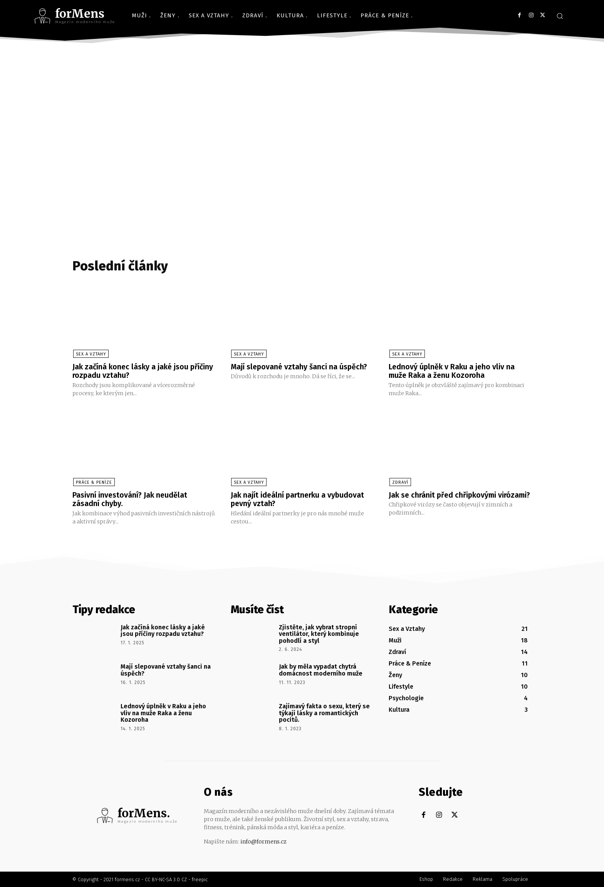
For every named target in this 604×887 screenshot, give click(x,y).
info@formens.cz (263, 841)
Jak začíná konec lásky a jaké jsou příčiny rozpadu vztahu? (131, 371)
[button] (559, 15)
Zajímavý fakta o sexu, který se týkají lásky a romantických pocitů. (324, 713)
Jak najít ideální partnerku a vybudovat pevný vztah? (299, 499)
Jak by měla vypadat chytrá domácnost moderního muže (320, 670)
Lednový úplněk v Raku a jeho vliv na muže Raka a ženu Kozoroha (453, 371)
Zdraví (399, 482)
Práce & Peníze (93, 482)
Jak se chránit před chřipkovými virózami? (444, 499)
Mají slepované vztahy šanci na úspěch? (300, 367)
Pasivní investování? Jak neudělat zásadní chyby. (130, 499)
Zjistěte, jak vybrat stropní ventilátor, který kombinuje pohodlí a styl (319, 633)
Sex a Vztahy (90, 354)
